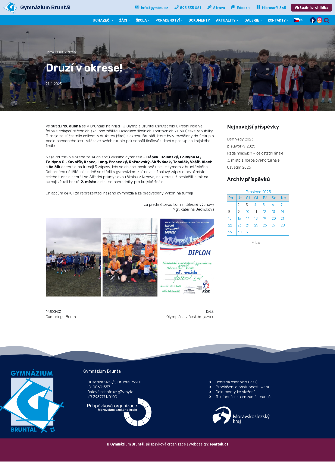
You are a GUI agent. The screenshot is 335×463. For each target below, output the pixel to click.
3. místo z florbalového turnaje (253, 160)
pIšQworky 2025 (241, 146)
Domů (50, 52)
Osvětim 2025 (239, 167)
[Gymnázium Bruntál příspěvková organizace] (37, 8)
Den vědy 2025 (240, 139)
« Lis (256, 243)
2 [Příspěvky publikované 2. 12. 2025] (238, 205)
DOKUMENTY (199, 20)
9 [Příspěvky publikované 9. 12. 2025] (239, 212)
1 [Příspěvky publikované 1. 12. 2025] (228, 205)
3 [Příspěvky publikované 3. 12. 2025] (247, 205)
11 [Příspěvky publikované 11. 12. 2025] (255, 212)
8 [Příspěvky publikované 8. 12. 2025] (229, 212)
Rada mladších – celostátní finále (255, 153)
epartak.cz (219, 445)
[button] (111, 20)
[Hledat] (327, 20)
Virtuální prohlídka (311, 8)
